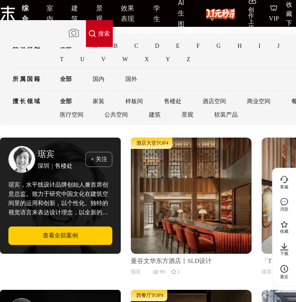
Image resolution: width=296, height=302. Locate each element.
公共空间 (116, 115)
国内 (98, 79)
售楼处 (173, 101)
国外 (131, 79)
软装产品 (226, 115)
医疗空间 (71, 115)
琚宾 (46, 154)
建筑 (155, 115)
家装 (98, 101)
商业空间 (258, 101)
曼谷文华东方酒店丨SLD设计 (171, 261)
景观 (187, 115)
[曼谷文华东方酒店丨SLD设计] (191, 195)
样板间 (134, 101)
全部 (66, 79)
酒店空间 (214, 101)
